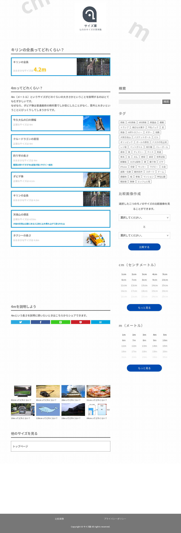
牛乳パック (153, 127)
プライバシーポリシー (115, 518)
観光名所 (138, 171)
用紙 (122, 122)
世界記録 (160, 156)
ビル (156, 137)
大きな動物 (135, 161)
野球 (143, 156)
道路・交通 (125, 171)
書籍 (162, 122)
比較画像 (59, 518)
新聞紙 (123, 161)
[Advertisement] (60, 272)
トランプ (124, 127)
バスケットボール (142, 137)
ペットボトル (136, 147)
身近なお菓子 (138, 127)
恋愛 (132, 166)
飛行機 (149, 147)
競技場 (123, 181)
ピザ (161, 161)
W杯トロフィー (135, 132)
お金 (164, 166)
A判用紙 (131, 122)
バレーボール (162, 147)
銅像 (132, 181)
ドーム (161, 171)
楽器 (122, 132)
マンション (148, 176)
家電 (138, 176)
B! (100, 322)
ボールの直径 (142, 142)
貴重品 (153, 122)
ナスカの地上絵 (159, 142)
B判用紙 (142, 122)
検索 (166, 101)
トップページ (20, 446)
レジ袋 (123, 147)
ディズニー (139, 151)
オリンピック (126, 142)
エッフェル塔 (144, 181)
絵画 (157, 132)
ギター (149, 132)
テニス (150, 151)
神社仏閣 (161, 176)
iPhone (123, 166)
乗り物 (152, 161)
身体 (122, 151)
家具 (122, 156)
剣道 (159, 151)
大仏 (136, 156)
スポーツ (150, 171)
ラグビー (154, 166)
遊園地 (123, 176)
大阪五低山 (125, 137)
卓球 (151, 156)
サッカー (142, 166)
